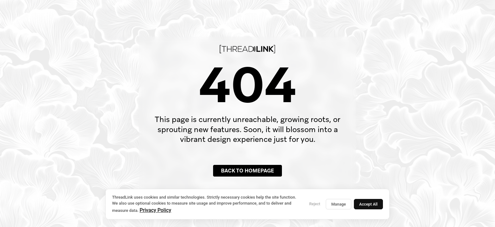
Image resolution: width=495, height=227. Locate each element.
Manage (338, 204)
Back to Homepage (247, 170)
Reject (314, 203)
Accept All (368, 204)
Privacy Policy (155, 210)
